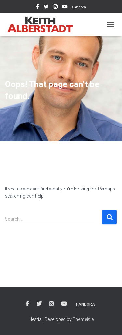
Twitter (46, 7)
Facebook (37, 7)
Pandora (79, 7)
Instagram (55, 7)
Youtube (65, 7)
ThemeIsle (83, 319)
